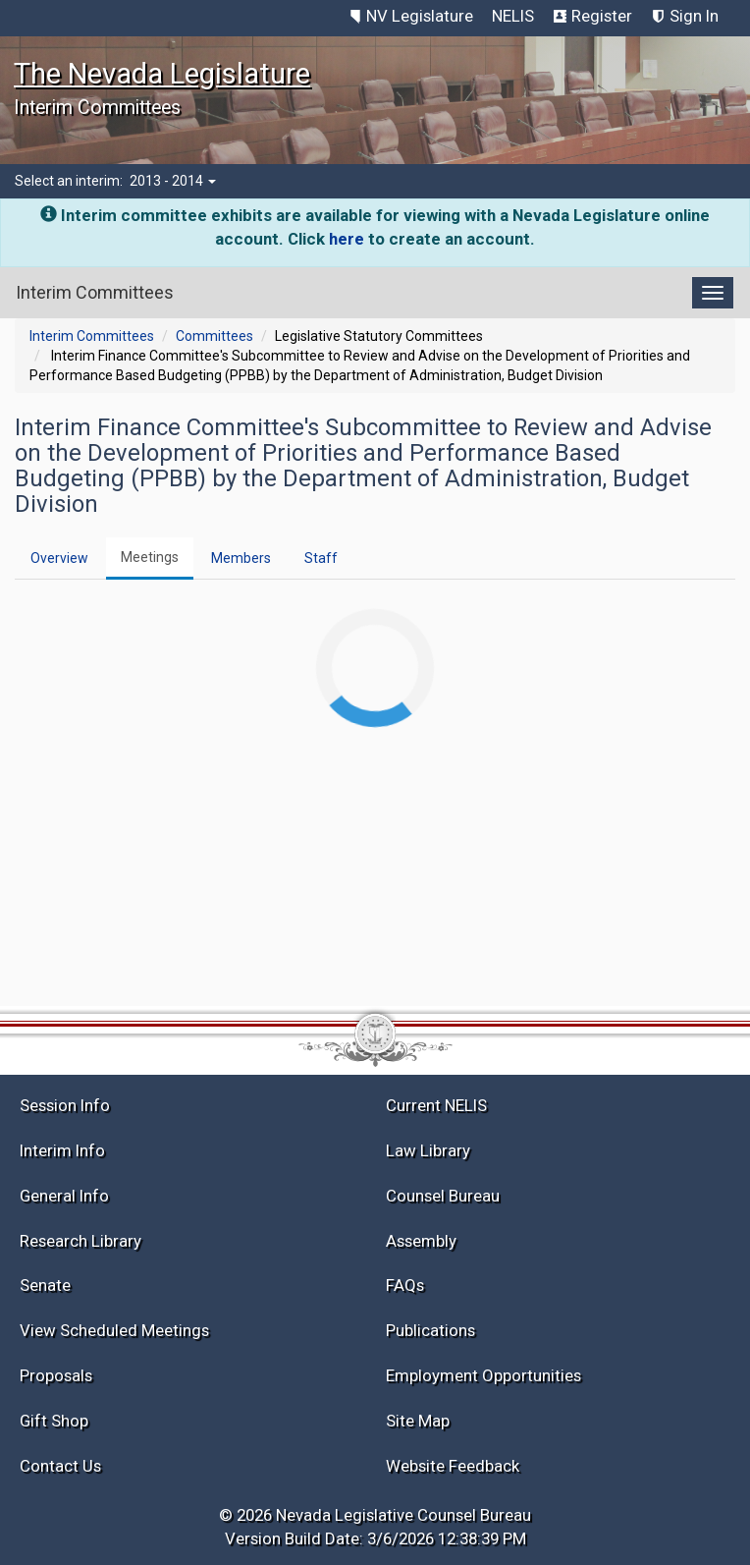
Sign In (694, 16)
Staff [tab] (321, 558)
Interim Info (62, 1150)
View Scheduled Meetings (114, 1330)
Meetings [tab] (150, 557)
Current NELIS (436, 1105)
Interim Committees (91, 336)
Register (601, 16)
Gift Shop (54, 1420)
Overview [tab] (59, 558)
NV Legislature (419, 16)
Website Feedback (452, 1466)
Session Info (65, 1105)
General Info (64, 1195)
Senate (45, 1285)
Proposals (56, 1375)
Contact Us (60, 1466)
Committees (214, 336)
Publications (430, 1330)
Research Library (80, 1241)
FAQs (405, 1285)
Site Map (418, 1420)
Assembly (421, 1241)
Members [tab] (241, 558)
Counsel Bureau (443, 1195)
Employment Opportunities (483, 1375)
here (346, 239)
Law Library (428, 1150)
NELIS (513, 16)
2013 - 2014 (173, 181)
